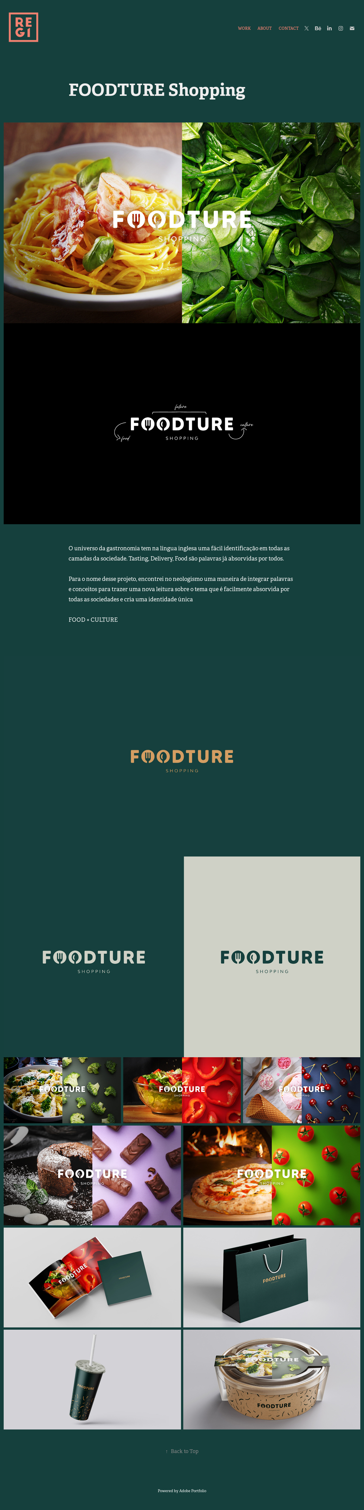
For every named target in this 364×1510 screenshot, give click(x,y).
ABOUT (264, 28)
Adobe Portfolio (192, 1490)
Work (244, 28)
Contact (289, 28)
